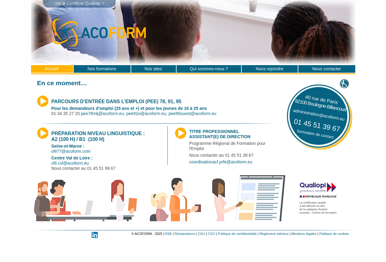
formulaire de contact (315, 134)
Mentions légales (304, 234)
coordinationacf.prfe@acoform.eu (220, 161)
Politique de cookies (334, 234)
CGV (211, 234)
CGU (201, 234)
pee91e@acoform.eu (146, 113)
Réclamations (184, 234)
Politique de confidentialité (237, 234)
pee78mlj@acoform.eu (102, 113)
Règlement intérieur (274, 234)
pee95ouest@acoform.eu (192, 113)
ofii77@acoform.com (71, 151)
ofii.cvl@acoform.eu (70, 163)
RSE (168, 234)
